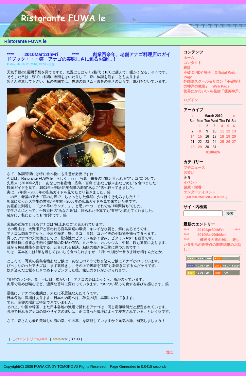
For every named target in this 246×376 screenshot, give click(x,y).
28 (192, 147)
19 (228, 136)
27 (234, 142)
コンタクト (193, 63)
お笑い (189, 172)
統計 (187, 67)
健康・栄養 (193, 187)
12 (228, 131)
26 (228, 142)
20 (234, 136)
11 (222, 131)
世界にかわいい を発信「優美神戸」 (213, 91)
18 (222, 136)
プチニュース (194, 167)
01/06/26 (213, 152)
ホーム (189, 58)
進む (169, 352)
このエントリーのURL (30, 339)
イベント (191, 182)
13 (234, 131)
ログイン (191, 100)
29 (200, 147)
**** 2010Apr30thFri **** (212, 230)
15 (200, 136)
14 (192, 136)
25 (222, 142)
